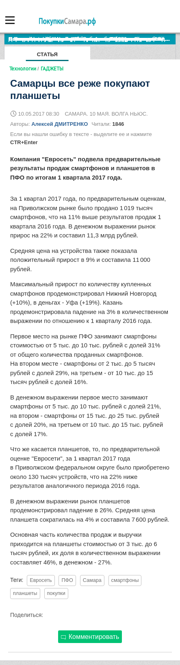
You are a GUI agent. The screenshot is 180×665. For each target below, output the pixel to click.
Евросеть (41, 580)
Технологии (22, 68)
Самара (92, 580)
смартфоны (125, 580)
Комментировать (90, 636)
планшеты (25, 593)
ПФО (67, 580)
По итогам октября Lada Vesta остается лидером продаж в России (92, 39)
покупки (56, 593)
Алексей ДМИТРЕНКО (59, 124)
